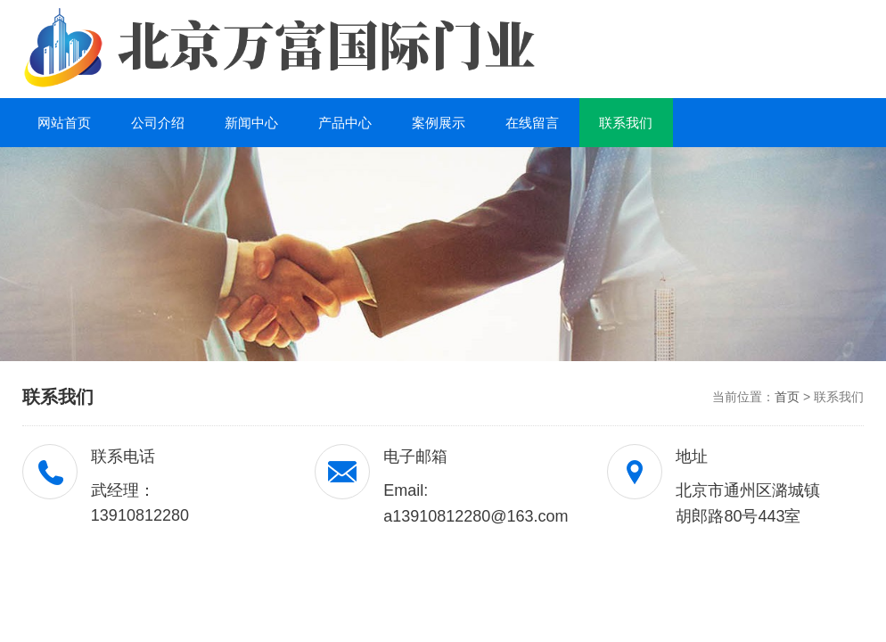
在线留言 (532, 122)
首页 (787, 397)
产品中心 (345, 122)
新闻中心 (251, 122)
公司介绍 (158, 122)
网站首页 (64, 122)
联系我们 (625, 122)
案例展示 (438, 122)
